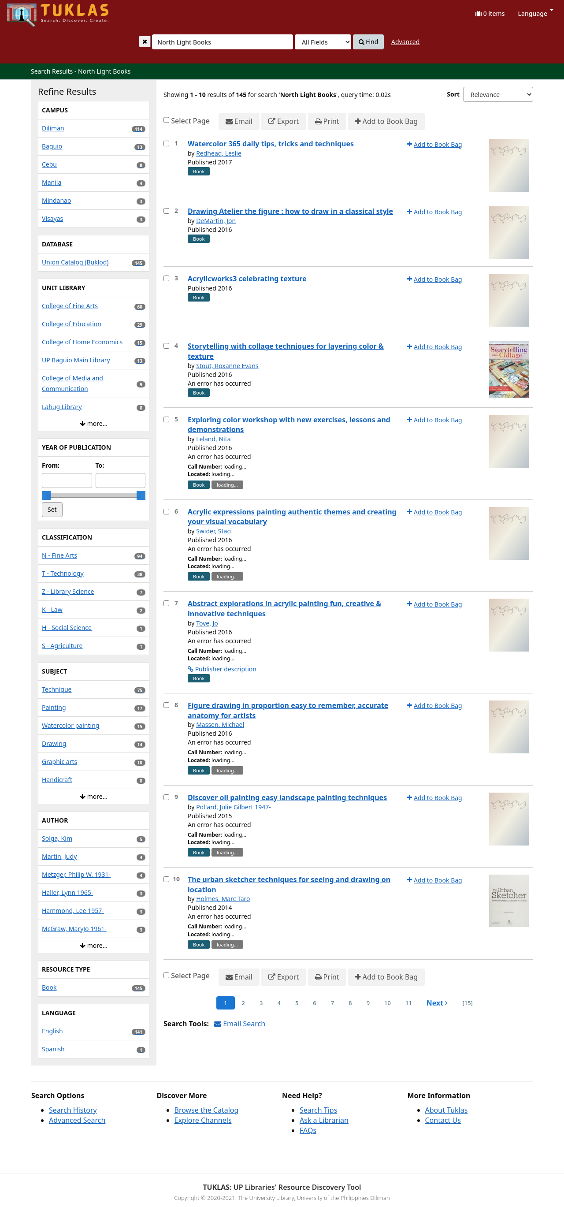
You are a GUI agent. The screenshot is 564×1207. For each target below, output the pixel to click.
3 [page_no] (261, 1003)
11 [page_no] (408, 1003)
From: (50, 465)
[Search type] (323, 41)
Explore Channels (203, 1120)
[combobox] (222, 41)
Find (368, 41)
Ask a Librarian (324, 1120)
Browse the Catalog (206, 1110)
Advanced (405, 41)
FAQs (308, 1130)
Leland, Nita (213, 439)
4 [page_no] (278, 1003)
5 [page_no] (296, 1003)
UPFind (29, 11)
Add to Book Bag (386, 121)
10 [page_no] (387, 1003)
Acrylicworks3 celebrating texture (247, 278)
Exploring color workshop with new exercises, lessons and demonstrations (289, 425)
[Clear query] (145, 41)
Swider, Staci (214, 531)
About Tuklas (446, 1110)
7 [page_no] (332, 1003)
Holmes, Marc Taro (223, 898)
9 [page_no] (368, 1003)
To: (100, 465)
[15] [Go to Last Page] (467, 1003)
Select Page (190, 121)
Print (327, 121)
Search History (73, 1110)
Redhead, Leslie (218, 153)
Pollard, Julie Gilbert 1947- (233, 807)
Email (239, 121)
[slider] (46, 495)
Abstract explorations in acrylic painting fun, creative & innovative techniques (284, 608)
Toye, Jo (207, 623)
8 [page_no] (350, 1003)
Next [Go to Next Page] (437, 1003)
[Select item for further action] (166, 143)
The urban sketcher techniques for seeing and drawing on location (289, 884)
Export (283, 121)
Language (535, 13)
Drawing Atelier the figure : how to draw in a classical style (290, 211)
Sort (453, 94)
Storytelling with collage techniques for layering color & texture (286, 351)
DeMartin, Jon (216, 220)
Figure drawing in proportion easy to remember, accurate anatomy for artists (288, 710)
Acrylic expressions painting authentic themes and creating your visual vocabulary (292, 517)
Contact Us (443, 1120)
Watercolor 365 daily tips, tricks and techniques (271, 144)
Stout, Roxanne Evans (227, 365)
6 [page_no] (314, 1003)
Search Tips (318, 1110)
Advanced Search (77, 1120)
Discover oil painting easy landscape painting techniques (287, 797)
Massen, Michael (220, 724)
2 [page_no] (243, 1003)
